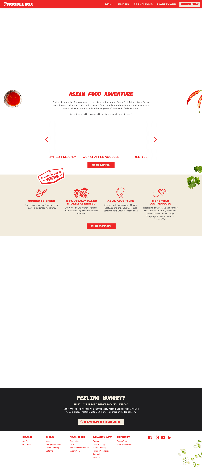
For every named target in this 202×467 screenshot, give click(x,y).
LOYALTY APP (166, 4)
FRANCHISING (143, 4)
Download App (99, 445)
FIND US (123, 4)
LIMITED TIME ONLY (62, 157)
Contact (96, 454)
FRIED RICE (139, 157)
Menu (48, 442)
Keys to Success (76, 442)
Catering (49, 451)
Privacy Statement (124, 445)
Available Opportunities (79, 448)
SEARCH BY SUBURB (102, 422)
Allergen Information (54, 445)
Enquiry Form (122, 442)
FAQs (72, 445)
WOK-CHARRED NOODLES (101, 157)
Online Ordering (52, 448)
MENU (109, 4)
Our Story (26, 442)
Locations (26, 445)
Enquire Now (75, 451)
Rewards (96, 442)
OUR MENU (101, 165)
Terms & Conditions (101, 451)
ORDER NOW (190, 3)
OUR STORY (101, 226)
